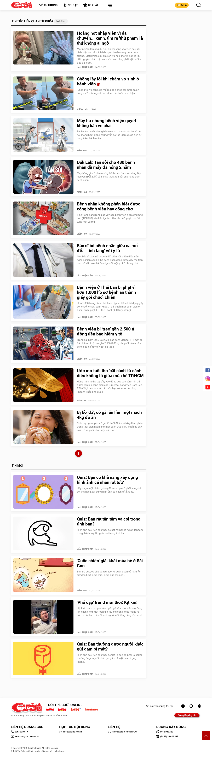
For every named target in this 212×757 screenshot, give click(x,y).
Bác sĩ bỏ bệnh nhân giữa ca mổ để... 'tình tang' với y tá (107, 248)
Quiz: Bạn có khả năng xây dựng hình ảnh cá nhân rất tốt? (107, 480)
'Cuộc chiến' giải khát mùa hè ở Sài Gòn (110, 563)
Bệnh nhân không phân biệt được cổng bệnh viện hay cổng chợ (108, 206)
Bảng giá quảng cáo (187, 715)
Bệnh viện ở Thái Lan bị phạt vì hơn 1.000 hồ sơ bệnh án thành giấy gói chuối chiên (106, 292)
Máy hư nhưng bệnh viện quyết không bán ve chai (106, 123)
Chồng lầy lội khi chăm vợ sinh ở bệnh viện (108, 81)
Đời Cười (82, 400)
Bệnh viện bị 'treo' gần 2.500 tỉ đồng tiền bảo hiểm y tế (105, 331)
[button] (109, 5)
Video (80, 109)
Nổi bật (70, 5)
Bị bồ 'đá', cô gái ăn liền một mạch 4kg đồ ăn (109, 415)
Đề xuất (90, 5)
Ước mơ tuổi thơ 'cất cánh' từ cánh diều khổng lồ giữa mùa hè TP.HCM (110, 373)
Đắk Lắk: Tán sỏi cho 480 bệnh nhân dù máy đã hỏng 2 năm (106, 165)
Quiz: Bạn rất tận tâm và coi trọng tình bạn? (108, 522)
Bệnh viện (60, 21)
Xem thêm (78, 454)
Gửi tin (182, 5)
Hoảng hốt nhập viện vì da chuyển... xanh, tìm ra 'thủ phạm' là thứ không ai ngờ (110, 38)
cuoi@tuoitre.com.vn (70, 732)
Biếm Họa (82, 150)
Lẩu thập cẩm (85, 67)
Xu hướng (48, 5)
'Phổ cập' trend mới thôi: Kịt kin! (107, 602)
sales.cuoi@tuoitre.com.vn (25, 736)
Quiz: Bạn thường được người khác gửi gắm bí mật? (110, 647)
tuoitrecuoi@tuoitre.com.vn (122, 732)
